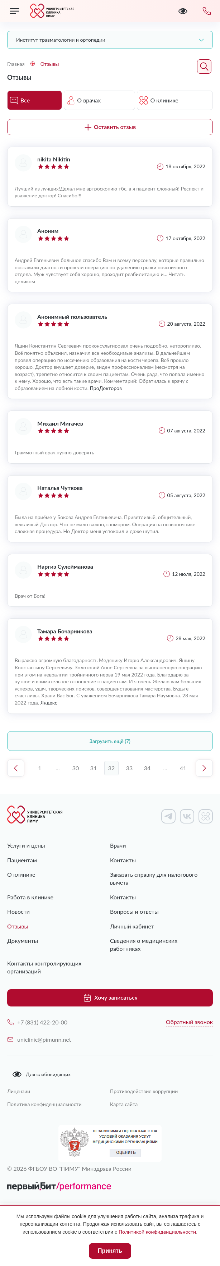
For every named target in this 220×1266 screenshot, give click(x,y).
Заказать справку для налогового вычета (153, 878)
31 (93, 768)
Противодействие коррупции (144, 1091)
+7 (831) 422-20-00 (37, 1022)
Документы (22, 940)
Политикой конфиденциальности (157, 1232)
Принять (110, 1251)
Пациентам (22, 860)
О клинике (21, 874)
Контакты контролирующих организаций (44, 967)
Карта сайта (124, 1104)
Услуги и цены (26, 845)
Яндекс (48, 702)
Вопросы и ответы (134, 911)
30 (75, 768)
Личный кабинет (132, 926)
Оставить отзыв (110, 126)
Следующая (204, 768)
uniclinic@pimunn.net (39, 1039)
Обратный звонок (189, 1021)
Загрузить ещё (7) (110, 741)
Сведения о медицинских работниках (143, 944)
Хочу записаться (109, 998)
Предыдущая (15, 768)
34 (147, 768)
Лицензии (18, 1091)
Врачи (118, 845)
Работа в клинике (30, 897)
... (57, 768)
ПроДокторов (106, 388)
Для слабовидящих (41, 1074)
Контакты (123, 860)
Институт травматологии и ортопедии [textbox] (60, 40)
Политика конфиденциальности (44, 1104)
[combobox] (110, 40)
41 (183, 768)
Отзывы (17, 926)
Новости (18, 911)
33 (129, 768)
